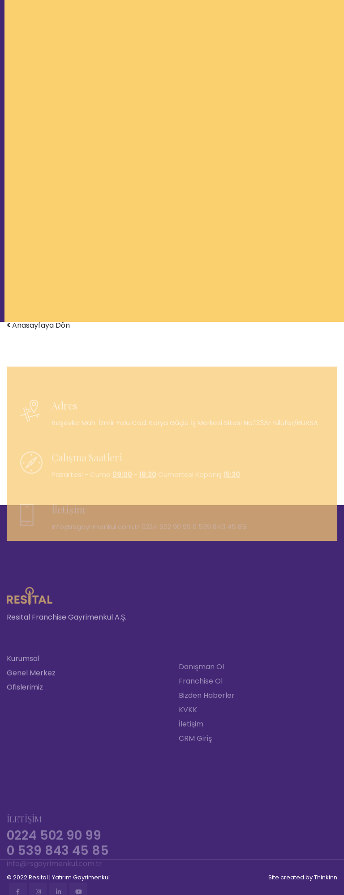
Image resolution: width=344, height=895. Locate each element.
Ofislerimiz (25, 726)
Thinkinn (325, 877)
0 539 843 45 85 (219, 540)
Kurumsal (23, 697)
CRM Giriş (195, 775)
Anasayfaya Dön (38, 325)
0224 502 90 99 (166, 540)
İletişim (191, 761)
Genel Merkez (31, 711)
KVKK (188, 746)
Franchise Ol (201, 718)
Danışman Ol (201, 703)
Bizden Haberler (207, 732)
